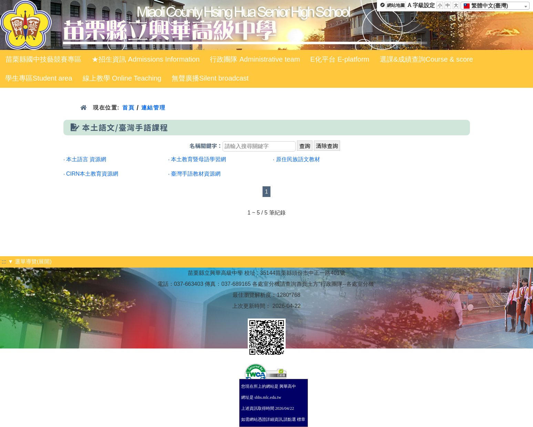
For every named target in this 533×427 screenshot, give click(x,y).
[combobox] (495, 6)
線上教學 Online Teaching (122, 78)
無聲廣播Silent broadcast (210, 78)
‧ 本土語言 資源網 (84, 159)
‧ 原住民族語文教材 (296, 159)
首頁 (128, 108)
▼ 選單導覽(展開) (30, 261)
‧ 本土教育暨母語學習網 (197, 159)
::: (4, 261)
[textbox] (488, 6)
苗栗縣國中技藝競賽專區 (43, 59)
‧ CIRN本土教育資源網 (91, 174)
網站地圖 (396, 5)
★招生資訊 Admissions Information (145, 59)
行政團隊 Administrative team (255, 59)
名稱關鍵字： (206, 146)
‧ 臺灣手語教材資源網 (194, 174)
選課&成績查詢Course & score (426, 59)
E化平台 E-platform (339, 59)
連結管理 (153, 108)
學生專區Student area (38, 78)
